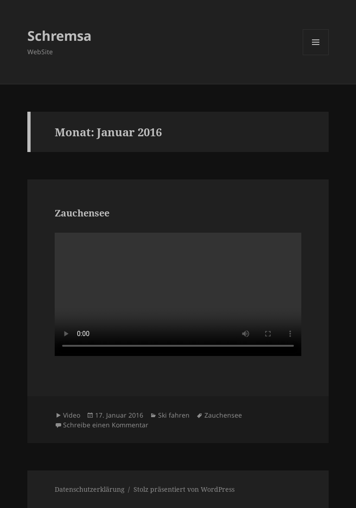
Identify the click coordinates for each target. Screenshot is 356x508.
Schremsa (59, 35)
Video (71, 415)
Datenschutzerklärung (90, 489)
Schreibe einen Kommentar (105, 424)
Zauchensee (82, 213)
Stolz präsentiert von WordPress (184, 489)
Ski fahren (174, 415)
